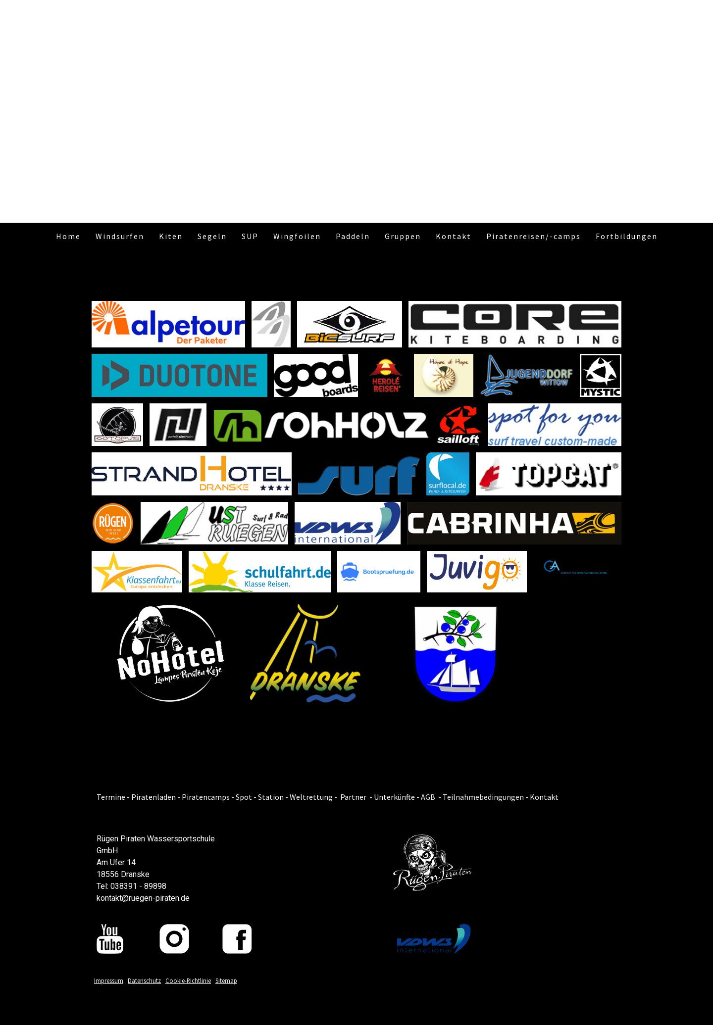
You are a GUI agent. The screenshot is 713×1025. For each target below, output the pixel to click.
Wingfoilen (297, 236)
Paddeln (353, 236)
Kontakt (453, 236)
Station (271, 797)
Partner (353, 797)
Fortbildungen (627, 236)
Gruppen (403, 236)
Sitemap (226, 980)
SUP (250, 236)
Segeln (212, 236)
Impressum (108, 980)
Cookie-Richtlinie (188, 980)
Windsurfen (120, 236)
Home (68, 236)
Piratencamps (206, 797)
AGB (428, 797)
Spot (244, 797)
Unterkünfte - (396, 797)
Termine (111, 797)
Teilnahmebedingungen (483, 797)
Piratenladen (153, 797)
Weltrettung (311, 797)
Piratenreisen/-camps (533, 236)
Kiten (171, 236)
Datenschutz (144, 980)
